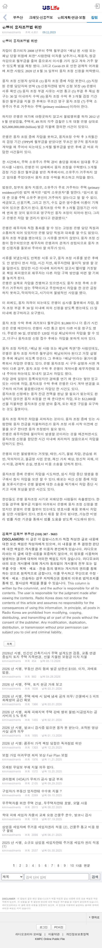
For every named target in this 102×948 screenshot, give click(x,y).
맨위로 (94, 917)
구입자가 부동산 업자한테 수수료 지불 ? (51, 793)
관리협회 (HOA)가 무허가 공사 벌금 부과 (51, 781)
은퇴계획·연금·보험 (71, 17)
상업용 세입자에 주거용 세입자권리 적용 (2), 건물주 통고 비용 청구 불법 (51, 831)
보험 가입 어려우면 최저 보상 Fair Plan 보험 (51, 757)
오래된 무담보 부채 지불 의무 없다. (51, 769)
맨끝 (87, 865)
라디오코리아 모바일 (28, 934)
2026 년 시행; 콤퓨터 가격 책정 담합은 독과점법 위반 (51, 745)
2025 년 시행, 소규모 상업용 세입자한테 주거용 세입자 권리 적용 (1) (51, 846)
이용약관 (54, 934)
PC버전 (58, 927)
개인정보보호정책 (77, 934)
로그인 (43, 927)
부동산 (18, 17)
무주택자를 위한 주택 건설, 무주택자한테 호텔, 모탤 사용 (51, 805)
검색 (95, 877)
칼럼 (94, 17)
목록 (9, 644)
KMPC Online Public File (50, 939)
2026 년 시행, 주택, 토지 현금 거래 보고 (51, 686)
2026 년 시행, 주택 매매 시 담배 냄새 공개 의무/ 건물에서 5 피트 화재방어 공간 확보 (51, 700)
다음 (79, 865)
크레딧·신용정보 (41, 17)
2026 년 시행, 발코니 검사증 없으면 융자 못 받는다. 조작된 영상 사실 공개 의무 (51, 731)
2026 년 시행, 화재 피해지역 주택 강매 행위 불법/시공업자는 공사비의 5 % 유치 (51, 716)
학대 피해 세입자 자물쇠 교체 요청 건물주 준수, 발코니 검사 (51, 817)
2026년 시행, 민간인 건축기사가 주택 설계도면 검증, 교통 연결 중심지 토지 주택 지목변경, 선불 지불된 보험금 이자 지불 (51, 657)
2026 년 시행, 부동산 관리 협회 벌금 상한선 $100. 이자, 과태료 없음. (51, 672)
